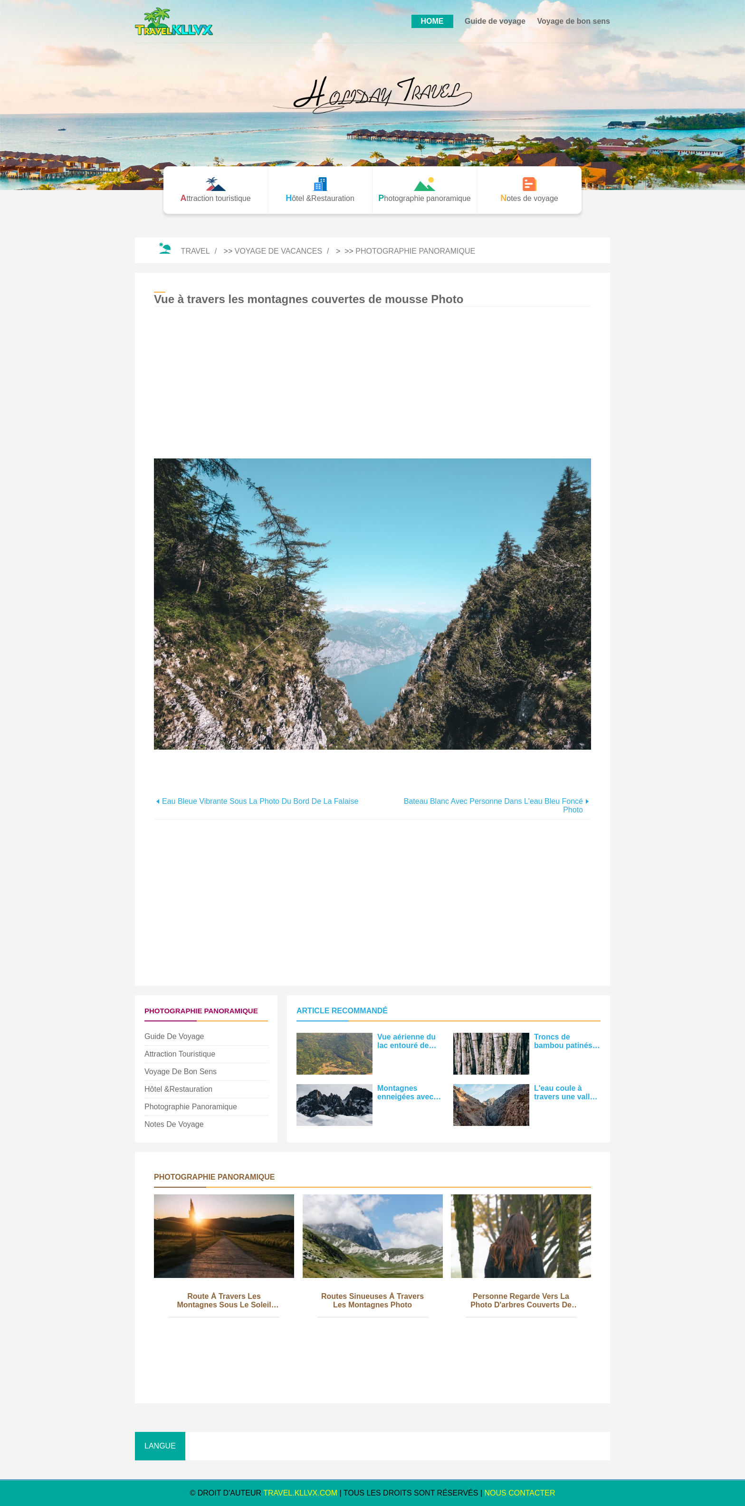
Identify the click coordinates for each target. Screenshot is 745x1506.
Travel (195, 251)
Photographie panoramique (415, 251)
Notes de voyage (174, 1124)
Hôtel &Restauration (178, 1089)
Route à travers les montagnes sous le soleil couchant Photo (224, 1301)
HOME (432, 21)
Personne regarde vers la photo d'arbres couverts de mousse (521, 1301)
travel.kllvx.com (300, 1493)
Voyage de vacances (278, 251)
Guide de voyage (495, 21)
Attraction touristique (179, 1054)
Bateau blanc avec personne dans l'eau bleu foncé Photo (493, 805)
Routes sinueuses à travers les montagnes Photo (372, 1300)
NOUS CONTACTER (520, 1493)
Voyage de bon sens (573, 21)
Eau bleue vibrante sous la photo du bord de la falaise (260, 801)
